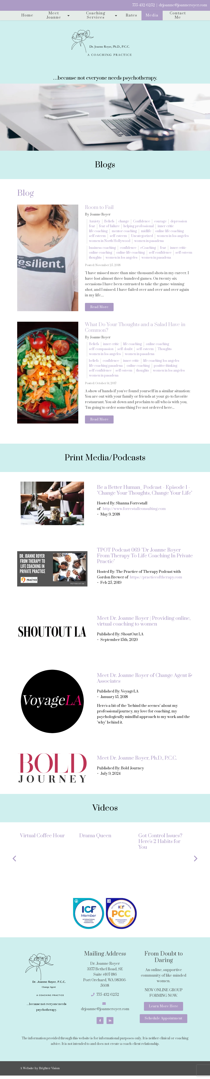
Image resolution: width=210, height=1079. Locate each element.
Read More (101, 308)
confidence (128, 248)
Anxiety (94, 221)
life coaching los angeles (161, 362)
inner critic (166, 226)
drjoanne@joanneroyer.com (183, 5)
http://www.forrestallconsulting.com (134, 511)
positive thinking (165, 367)
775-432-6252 (143, 5)
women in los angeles (173, 236)
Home (27, 15)
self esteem (97, 236)
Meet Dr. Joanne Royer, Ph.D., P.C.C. (137, 760)
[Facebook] (100, 1023)
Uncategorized (142, 236)
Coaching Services (95, 15)
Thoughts (165, 351)
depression (178, 221)
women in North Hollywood (109, 241)
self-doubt (124, 351)
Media (152, 15)
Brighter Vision (49, 1072)
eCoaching (148, 248)
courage (160, 221)
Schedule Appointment (163, 1023)
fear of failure (109, 226)
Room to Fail (99, 207)
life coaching (98, 231)
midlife (146, 231)
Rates (131, 15)
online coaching (100, 253)
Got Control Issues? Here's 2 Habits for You (160, 844)
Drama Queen (95, 838)
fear (92, 226)
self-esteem (118, 236)
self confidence (160, 253)
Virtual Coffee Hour (42, 838)
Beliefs (109, 221)
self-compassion (101, 351)
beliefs (94, 362)
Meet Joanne (53, 15)
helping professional (139, 226)
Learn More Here (163, 1010)
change (123, 221)
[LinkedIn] (110, 1023)
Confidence (141, 221)
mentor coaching (124, 231)
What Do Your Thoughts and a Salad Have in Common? (135, 329)
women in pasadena (149, 241)
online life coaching (169, 231)
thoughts (95, 258)
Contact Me (178, 15)
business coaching (102, 248)
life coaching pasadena (106, 367)
